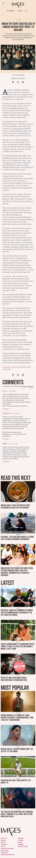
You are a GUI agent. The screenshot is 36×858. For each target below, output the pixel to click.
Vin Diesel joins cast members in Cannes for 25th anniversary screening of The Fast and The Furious (17, 612)
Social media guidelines (7, 848)
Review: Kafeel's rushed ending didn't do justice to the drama (17, 750)
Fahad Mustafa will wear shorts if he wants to (16, 781)
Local (20, 11)
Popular (30, 388)
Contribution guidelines (7, 854)
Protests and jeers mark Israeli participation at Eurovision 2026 (14, 679)
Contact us (4, 838)
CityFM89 (20, 840)
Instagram (4, 844)
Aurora (20, 842)
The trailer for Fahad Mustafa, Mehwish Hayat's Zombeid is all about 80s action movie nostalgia (17, 814)
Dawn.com (20, 838)
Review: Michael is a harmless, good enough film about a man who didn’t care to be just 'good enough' (17, 717)
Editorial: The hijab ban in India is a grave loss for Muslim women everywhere (17, 538)
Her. (26, 11)
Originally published (10, 367)
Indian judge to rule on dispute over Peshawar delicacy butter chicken (15, 506)
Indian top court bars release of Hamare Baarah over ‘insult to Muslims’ (18, 27)
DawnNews (21, 844)
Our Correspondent (19, 75)
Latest (24, 388)
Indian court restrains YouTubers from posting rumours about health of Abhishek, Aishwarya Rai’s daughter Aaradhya (17, 572)
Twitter (3, 842)
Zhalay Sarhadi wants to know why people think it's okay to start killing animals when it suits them (18, 646)
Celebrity (11, 11)
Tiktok (3, 846)
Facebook (3, 840)
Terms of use (4, 852)
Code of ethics (5, 850)
